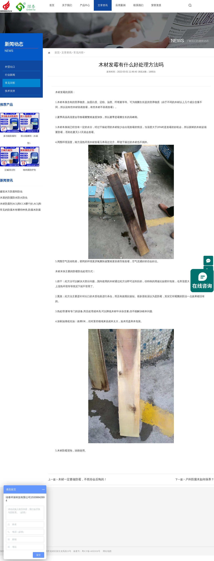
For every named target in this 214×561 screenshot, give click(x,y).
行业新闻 (10, 75)
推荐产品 (6, 104)
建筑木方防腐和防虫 (11, 191)
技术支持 (10, 91)
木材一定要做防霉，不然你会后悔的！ (82, 479)
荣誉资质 (156, 5)
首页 (51, 5)
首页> (58, 52)
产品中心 (85, 5)
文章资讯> (67, 52)
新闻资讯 (6, 180)
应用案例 (121, 5)
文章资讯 (103, 5)
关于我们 (67, 5)
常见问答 (10, 83)
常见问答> (79, 52)
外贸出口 (10, 67)
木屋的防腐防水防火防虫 (13, 197)
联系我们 (138, 5)
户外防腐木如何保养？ (199, 479)
